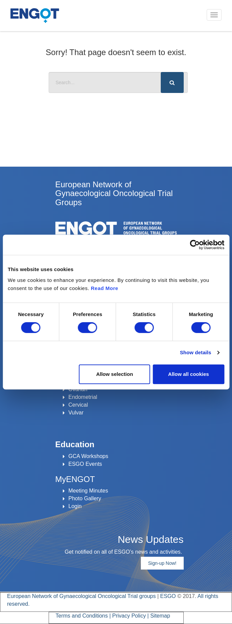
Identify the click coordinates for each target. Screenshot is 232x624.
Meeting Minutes (88, 491)
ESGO (168, 596)
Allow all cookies (188, 374)
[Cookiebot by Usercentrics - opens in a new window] (194, 245)
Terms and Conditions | (84, 616)
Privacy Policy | (131, 616)
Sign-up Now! (162, 563)
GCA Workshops (88, 456)
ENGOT (34, 15)
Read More (104, 288)
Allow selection (114, 374)
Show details (195, 352)
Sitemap (160, 616)
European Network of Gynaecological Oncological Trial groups (82, 596)
